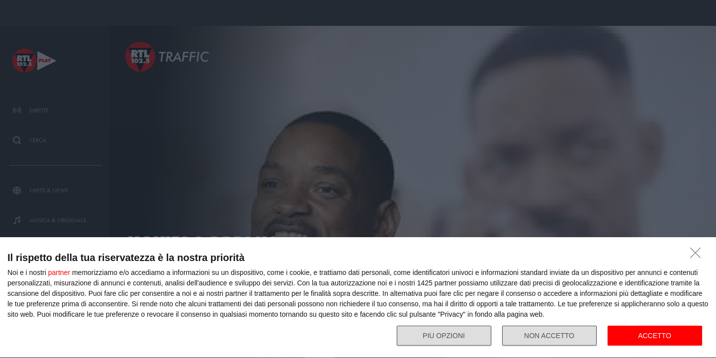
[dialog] (358, 298)
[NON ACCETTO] (698, 256)
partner (59, 272)
